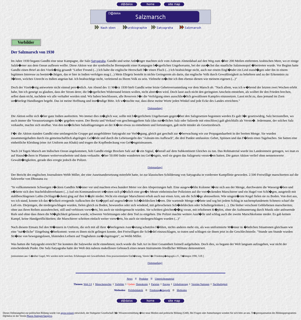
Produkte (143, 278)
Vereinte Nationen (200, 284)
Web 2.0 (88, 284)
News (130, 278)
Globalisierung (180, 284)
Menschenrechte (103, 284)
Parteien (155, 284)
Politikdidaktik (135, 290)
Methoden (182, 290)
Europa (166, 284)
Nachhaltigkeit (220, 284)
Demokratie (142, 284)
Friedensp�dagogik (160, 290)
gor (67, 313)
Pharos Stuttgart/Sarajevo (39, 316)
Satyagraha (98, 61)
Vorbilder (119, 284)
